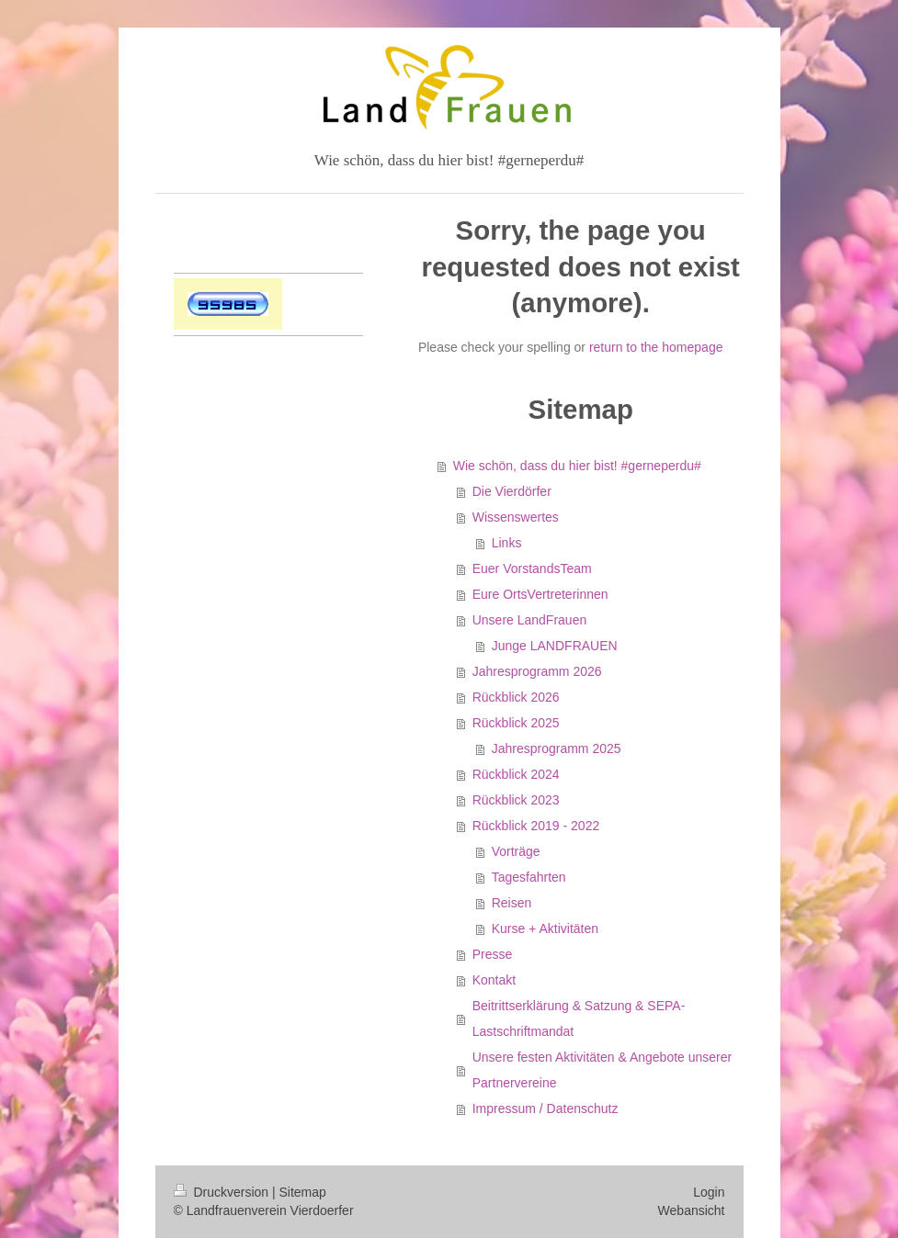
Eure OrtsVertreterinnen (540, 594)
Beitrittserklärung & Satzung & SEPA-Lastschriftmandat (579, 1018)
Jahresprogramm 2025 (556, 748)
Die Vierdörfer (511, 491)
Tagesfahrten (529, 877)
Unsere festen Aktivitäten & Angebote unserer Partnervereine (602, 1070)
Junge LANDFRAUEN (555, 645)
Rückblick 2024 (516, 774)
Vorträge (516, 851)
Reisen (512, 902)
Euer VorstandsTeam (532, 568)
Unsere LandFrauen (529, 620)
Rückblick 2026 (516, 697)
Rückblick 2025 (516, 722)
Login (708, 1192)
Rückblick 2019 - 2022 (536, 825)
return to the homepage (656, 347)
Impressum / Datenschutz (545, 1108)
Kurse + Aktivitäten (545, 928)
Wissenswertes (515, 517)
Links (507, 542)
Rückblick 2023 (516, 800)
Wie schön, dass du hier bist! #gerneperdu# (577, 465)
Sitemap (302, 1192)
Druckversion (223, 1192)
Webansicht (691, 1210)
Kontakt (494, 980)
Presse (492, 954)
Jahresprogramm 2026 (537, 671)
